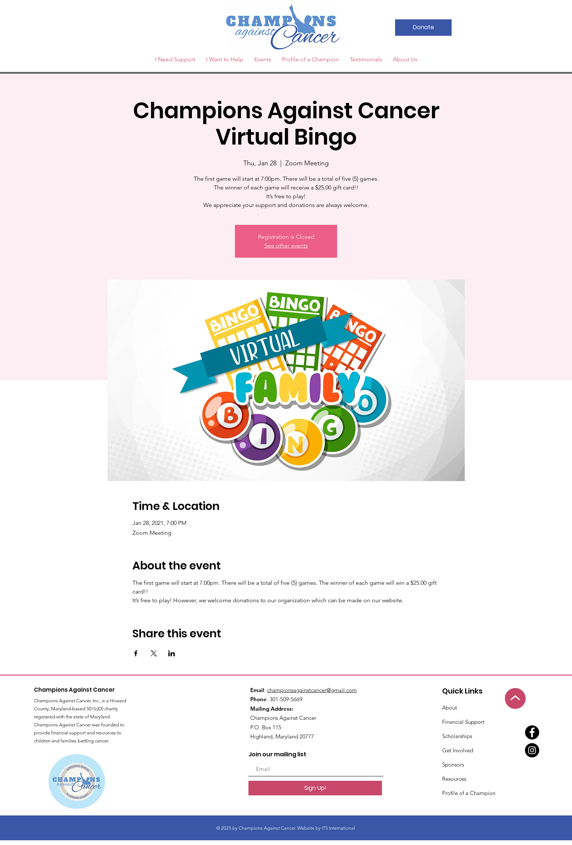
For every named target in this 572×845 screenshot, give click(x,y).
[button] (263, 59)
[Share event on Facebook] (135, 653)
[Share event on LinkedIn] (171, 653)
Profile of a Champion (468, 793)
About (449, 707)
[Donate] (423, 27)
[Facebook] (532, 732)
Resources (454, 778)
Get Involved (457, 750)
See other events (286, 245)
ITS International (339, 828)
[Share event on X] (153, 653)
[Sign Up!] (315, 788)
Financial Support (463, 721)
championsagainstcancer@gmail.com (312, 690)
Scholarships (457, 736)
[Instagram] (532, 750)
